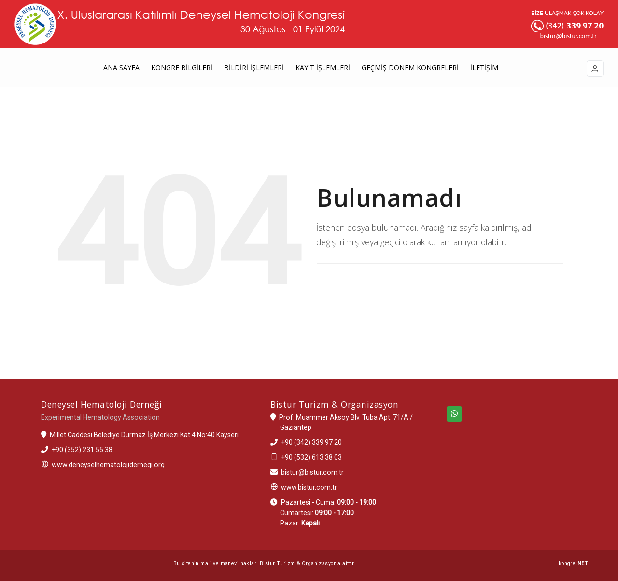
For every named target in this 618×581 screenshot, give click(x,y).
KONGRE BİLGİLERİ (181, 67)
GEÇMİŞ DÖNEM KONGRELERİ (410, 67)
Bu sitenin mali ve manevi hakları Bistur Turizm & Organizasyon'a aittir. (264, 563)
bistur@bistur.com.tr (312, 472)
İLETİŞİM (484, 67)
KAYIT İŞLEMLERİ (322, 67)
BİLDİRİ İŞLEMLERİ (254, 67)
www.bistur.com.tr (309, 487)
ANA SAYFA (121, 67)
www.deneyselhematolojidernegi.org (108, 464)
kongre (573, 563)
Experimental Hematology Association (100, 417)
